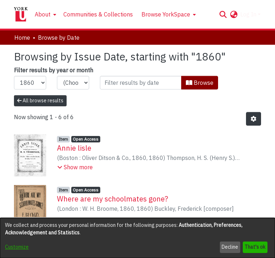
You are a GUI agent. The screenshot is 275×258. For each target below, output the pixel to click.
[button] (222, 14)
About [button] (42, 14)
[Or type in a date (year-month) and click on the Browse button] (141, 82)
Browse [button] (199, 82)
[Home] (21, 14)
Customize (17, 247)
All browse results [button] (40, 100)
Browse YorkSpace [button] (165, 14)
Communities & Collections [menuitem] (98, 14)
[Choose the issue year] (30, 82)
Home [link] (22, 37)
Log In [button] (249, 14)
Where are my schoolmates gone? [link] (112, 199)
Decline (230, 247)
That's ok (255, 247)
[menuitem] (44, 14)
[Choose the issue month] (73, 82)
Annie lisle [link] (74, 148)
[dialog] (137, 238)
